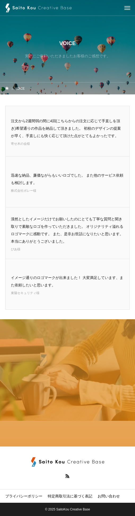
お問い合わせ (109, 496)
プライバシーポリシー (23, 496)
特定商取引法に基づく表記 (70, 496)
